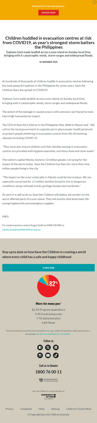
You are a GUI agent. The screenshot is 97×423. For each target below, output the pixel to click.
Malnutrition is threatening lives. (48, 6)
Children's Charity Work (78, 408)
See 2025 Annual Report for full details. (53, 334)
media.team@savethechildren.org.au (21, 229)
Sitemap (55, 408)
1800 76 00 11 (48, 371)
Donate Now (48, 12)
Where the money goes (48, 303)
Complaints (26, 408)
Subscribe (49, 267)
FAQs (42, 408)
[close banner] (94, 3)
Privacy (10, 408)
